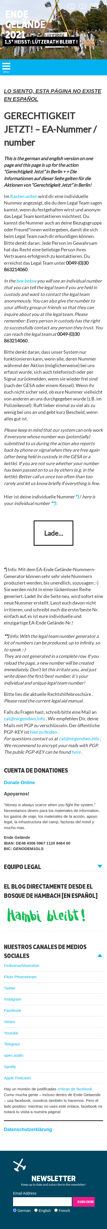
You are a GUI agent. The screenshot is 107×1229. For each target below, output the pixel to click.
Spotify (10, 1066)
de (71, 6)
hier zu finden (44, 732)
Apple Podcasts (17, 1078)
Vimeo (9, 1021)
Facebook (12, 1010)
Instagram (12, 999)
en (83, 6)
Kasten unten (24, 196)
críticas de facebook (75, 1089)
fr (94, 6)
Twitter (9, 988)
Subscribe (85, 1202)
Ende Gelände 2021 (25, 24)
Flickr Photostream (20, 977)
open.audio (13, 1055)
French (64, 1211)
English (45, 1211)
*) (78, 496)
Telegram (12, 1044)
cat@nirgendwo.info (25, 718)
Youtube (11, 1033)
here (76, 752)
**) (53, 503)
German (24, 1211)
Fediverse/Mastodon (21, 965)
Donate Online (19, 782)
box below (26, 281)
